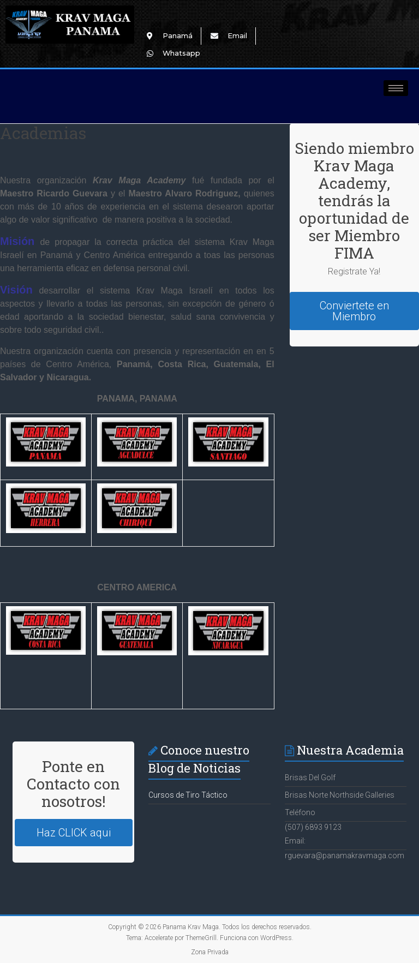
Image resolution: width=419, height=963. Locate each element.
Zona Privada (210, 952)
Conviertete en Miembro (354, 311)
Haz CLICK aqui (74, 832)
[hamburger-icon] (396, 88)
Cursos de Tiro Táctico (188, 795)
